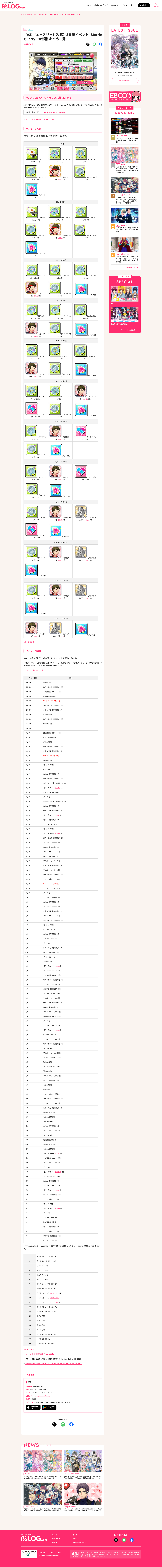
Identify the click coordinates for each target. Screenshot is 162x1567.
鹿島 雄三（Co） (55, 1289)
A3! (37, 14)
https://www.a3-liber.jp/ (43, 1391)
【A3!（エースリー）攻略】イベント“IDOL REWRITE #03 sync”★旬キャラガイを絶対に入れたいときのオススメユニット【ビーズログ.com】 (83, 1512)
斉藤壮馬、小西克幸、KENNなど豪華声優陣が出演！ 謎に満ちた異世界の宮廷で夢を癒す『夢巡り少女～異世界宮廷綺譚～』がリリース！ (82, 1475)
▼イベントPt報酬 (61, 112)
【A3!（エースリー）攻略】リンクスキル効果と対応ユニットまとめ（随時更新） (127, 141)
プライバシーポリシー (59, 1553)
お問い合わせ (43, 1553)
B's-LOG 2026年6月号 (124, 72)
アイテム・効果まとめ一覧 (35, 666)
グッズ (124, 5)
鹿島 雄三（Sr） (55, 1298)
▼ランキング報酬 (47, 112)
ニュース (87, 5)
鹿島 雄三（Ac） (55, 1293)
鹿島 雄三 (60, 180)
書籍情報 (114, 5)
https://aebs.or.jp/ (101, 1556)
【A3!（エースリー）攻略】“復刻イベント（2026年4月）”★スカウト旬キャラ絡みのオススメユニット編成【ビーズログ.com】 (43, 1475)
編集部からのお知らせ (80, 1542)
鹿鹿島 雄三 (59, 1167)
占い (132, 5)
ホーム (23, 14)
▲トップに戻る (29, 637)
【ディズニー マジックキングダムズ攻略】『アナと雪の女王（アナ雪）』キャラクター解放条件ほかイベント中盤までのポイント (127, 264)
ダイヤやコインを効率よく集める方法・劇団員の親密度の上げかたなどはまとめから (57, 1359)
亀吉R (88, 515)
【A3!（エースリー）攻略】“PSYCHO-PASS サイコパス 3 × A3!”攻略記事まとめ (127, 234)
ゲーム (31, 29)
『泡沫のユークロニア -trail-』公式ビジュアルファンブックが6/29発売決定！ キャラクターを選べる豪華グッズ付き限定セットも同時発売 (42, 1512)
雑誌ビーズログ (101, 5)
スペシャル (31, 14)
